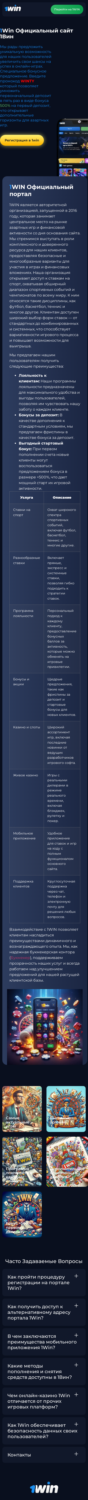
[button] (44, 1282)
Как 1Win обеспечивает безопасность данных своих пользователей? (42, 1430)
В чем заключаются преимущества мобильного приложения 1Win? (42, 1341)
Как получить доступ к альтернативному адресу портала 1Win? (39, 1312)
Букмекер (20, 957)
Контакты (19, 1455)
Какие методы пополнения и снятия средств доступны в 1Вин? (40, 1371)
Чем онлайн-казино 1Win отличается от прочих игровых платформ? (39, 1401)
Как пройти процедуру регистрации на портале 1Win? (39, 1282)
